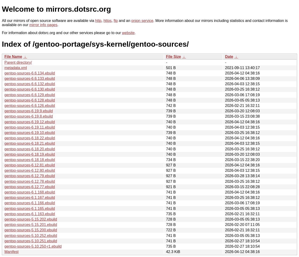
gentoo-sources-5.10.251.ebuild (30, 241)
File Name (13, 57)
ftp (116, 21)
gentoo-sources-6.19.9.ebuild (28, 111)
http (98, 21)
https (107, 21)
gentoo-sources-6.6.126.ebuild (29, 106)
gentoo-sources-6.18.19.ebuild (29, 154)
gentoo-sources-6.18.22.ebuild (29, 138)
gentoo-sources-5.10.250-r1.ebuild (33, 246)
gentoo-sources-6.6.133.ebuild (29, 79)
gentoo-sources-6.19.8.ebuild (28, 116)
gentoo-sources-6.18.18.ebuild (29, 160)
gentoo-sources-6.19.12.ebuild (29, 122)
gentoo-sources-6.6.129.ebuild (29, 95)
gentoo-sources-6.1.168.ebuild (29, 192)
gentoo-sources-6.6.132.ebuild (29, 84)
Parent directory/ (18, 62)
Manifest (11, 252)
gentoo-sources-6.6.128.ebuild (29, 100)
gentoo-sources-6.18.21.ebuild (29, 143)
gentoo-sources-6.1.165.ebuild (29, 209)
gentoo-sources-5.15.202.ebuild (30, 219)
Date (229, 57)
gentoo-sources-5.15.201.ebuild (30, 225)
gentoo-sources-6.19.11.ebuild (29, 127)
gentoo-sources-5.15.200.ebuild (30, 230)
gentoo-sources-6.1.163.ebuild (29, 214)
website (128, 33)
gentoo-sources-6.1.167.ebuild (29, 198)
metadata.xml (15, 68)
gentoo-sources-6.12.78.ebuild (29, 181)
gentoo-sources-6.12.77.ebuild (29, 187)
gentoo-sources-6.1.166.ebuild (29, 203)
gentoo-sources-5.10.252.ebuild (30, 236)
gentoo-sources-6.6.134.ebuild (29, 73)
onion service (142, 21)
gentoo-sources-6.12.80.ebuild (29, 171)
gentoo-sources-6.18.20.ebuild (29, 149)
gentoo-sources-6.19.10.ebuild (29, 133)
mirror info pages (43, 25)
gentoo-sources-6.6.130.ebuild (29, 89)
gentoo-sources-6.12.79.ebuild (29, 176)
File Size (173, 57)
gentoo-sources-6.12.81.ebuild (29, 165)
